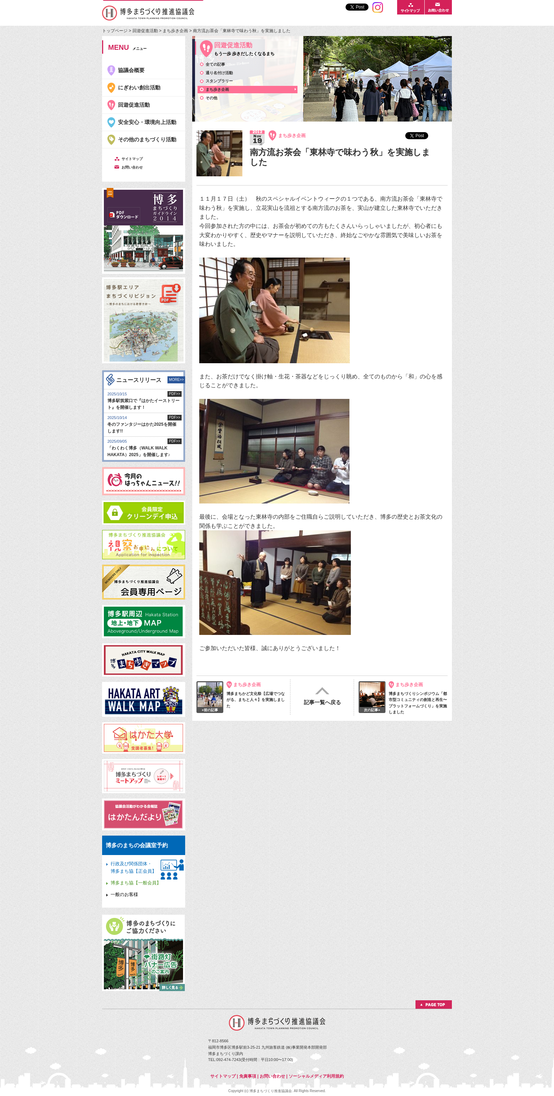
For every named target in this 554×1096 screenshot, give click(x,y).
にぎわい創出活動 (139, 87)
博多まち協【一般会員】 (136, 882)
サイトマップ (223, 1076)
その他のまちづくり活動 (147, 139)
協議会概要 (131, 70)
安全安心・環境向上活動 (147, 122)
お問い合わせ (272, 1076)
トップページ (115, 30)
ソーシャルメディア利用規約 (316, 1076)
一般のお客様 (124, 894)
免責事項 (247, 1076)
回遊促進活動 (145, 30)
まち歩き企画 (176, 30)
